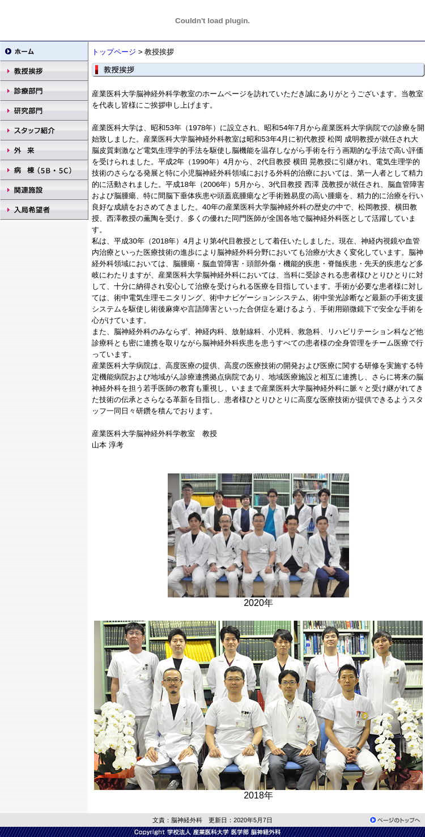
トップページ (114, 52)
